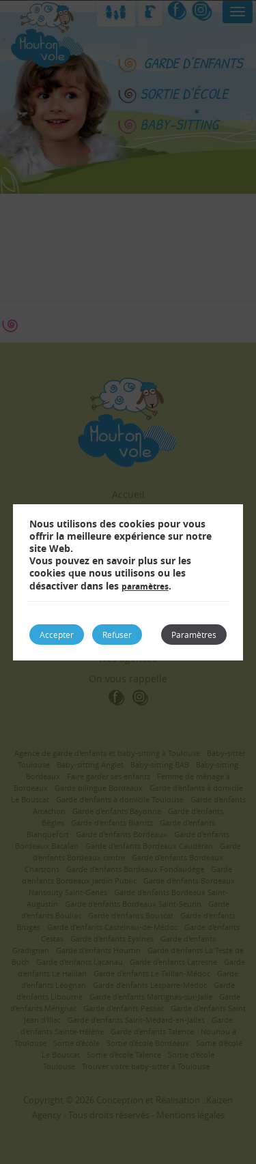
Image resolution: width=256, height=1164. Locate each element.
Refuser (117, 634)
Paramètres (193, 634)
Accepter (57, 634)
